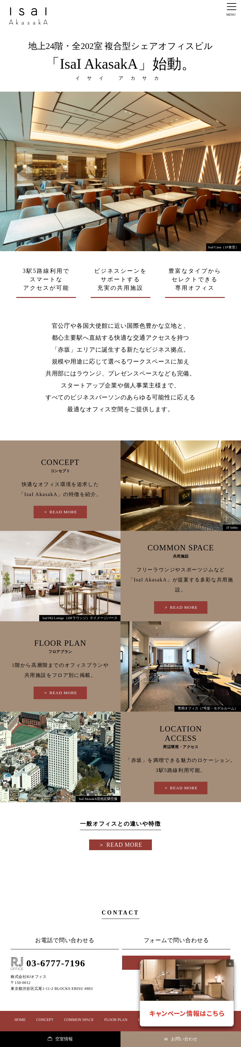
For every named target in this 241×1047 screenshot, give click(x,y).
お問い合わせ (180, 1039)
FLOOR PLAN (115, 1019)
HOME (19, 1019)
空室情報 (60, 1039)
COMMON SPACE (79, 1019)
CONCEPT (44, 1019)
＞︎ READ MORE (60, 512)
